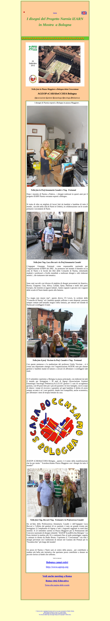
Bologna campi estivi (57, 562)
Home (55, 13)
